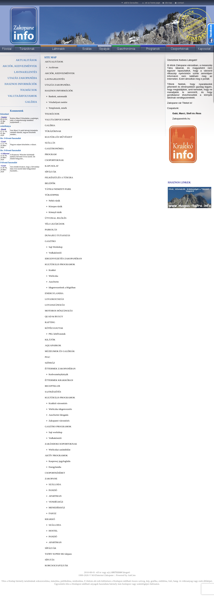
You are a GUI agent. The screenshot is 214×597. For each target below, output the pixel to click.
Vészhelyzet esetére (58, 102)
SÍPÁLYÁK (50, 171)
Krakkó (52, 270)
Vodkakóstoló (55, 252)
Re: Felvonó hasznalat (10, 138)
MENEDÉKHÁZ (57, 507)
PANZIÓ (53, 490)
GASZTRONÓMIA (54, 148)
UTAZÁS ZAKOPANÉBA (22, 78)
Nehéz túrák (54, 200)
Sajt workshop (55, 432)
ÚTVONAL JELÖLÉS (55, 218)
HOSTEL (53, 530)
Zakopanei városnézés (59, 420)
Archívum (53, 67)
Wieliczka (53, 276)
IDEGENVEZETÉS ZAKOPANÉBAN (63, 258)
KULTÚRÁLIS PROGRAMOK (60, 264)
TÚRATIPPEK (52, 194)
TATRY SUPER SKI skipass (58, 553)
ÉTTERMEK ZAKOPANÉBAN (60, 368)
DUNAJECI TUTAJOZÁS (57, 235)
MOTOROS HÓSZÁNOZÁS (59, 310)
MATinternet (98, 575)
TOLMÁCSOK (28, 89)
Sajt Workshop (55, 247)
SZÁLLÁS (50, 142)
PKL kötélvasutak (57, 333)
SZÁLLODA (55, 484)
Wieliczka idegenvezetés (60, 409)
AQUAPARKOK (53, 345)
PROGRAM (50, 154)
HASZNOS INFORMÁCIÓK (21, 84)
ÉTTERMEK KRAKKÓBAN (59, 380)
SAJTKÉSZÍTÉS (53, 391)
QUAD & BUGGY (54, 316)
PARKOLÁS (51, 229)
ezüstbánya (5, 126)
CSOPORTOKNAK (54, 160)
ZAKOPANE (51, 478)
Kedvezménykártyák (58, 374)
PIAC (47, 357)
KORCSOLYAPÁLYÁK (56, 565)
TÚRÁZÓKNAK (53, 131)
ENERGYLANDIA (54, 293)
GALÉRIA (31, 101)
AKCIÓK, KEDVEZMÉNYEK (20, 66)
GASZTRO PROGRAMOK (58, 426)
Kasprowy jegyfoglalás (59, 461)
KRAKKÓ (50, 519)
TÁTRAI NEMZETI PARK (58, 189)
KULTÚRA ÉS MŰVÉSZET (58, 137)
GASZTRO (50, 241)
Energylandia (55, 467)
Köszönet (4, 114)
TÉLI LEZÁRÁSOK (55, 223)
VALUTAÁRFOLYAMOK (22, 95)
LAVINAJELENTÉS (25, 72)
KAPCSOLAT (51, 165)
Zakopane (109, 575)
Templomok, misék (58, 108)
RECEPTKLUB (52, 386)
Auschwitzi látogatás (58, 415)
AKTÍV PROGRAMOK (56, 455)
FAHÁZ (52, 513)
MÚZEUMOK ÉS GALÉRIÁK (60, 351)
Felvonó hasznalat (8, 162)
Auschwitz (54, 281)
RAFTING (50, 322)
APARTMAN (55, 496)
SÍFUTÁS (49, 559)
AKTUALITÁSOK (26, 60)
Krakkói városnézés (58, 403)
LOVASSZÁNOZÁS (55, 304)
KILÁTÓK (50, 339)
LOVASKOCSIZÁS (54, 299)
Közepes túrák (55, 206)
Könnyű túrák (55, 212)
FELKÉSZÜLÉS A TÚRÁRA (59, 177)
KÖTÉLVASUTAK (54, 328)
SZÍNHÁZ (50, 362)
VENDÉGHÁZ (56, 501)
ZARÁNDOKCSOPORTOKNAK (61, 443)
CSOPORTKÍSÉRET (55, 472)
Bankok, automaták (58, 96)
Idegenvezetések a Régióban (62, 287)
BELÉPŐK (50, 183)
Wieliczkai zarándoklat (59, 449)
